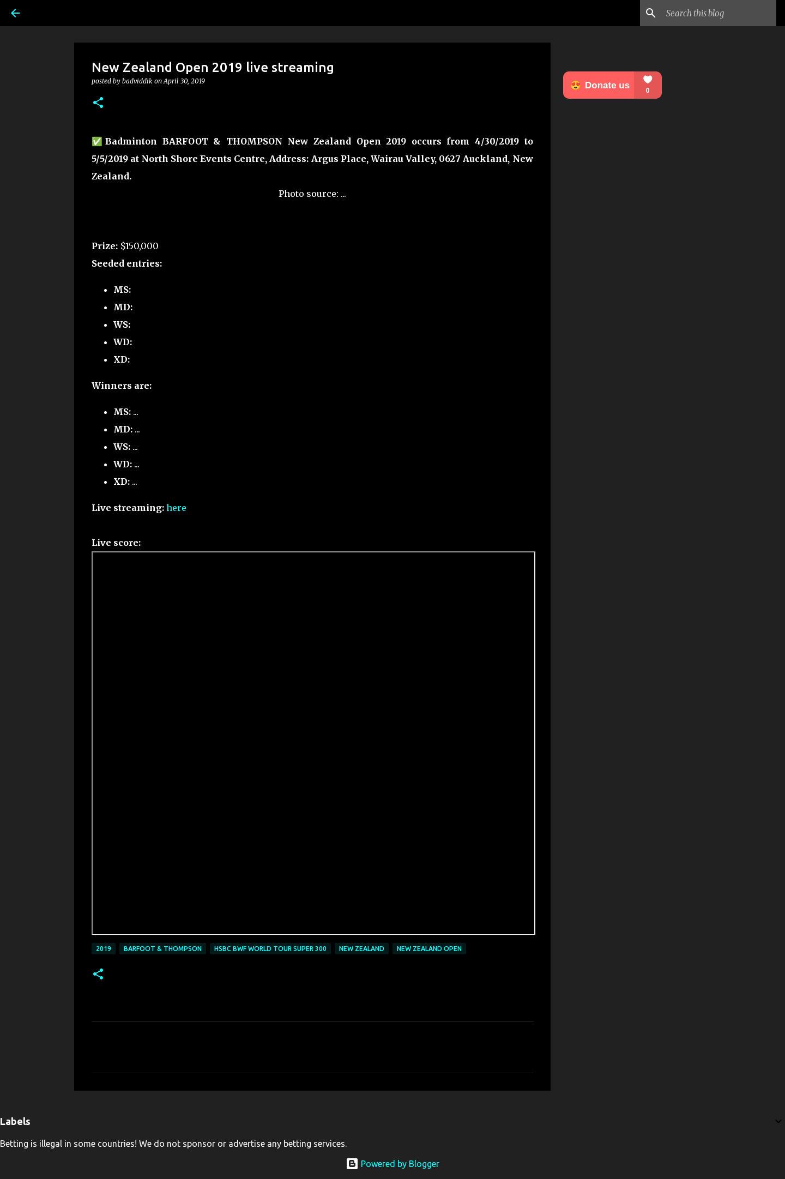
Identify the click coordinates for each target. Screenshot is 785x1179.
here (176, 507)
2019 (103, 948)
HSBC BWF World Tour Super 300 (270, 948)
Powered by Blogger (392, 1164)
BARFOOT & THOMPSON (163, 948)
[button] (98, 103)
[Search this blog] (719, 13)
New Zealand (361, 948)
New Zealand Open (429, 948)
